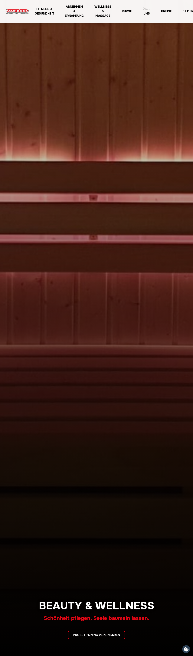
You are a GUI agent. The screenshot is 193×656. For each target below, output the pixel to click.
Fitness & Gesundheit (44, 11)
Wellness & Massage (102, 11)
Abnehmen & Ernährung (74, 11)
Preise (166, 11)
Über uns (146, 11)
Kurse (127, 11)
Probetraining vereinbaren (96, 635)
